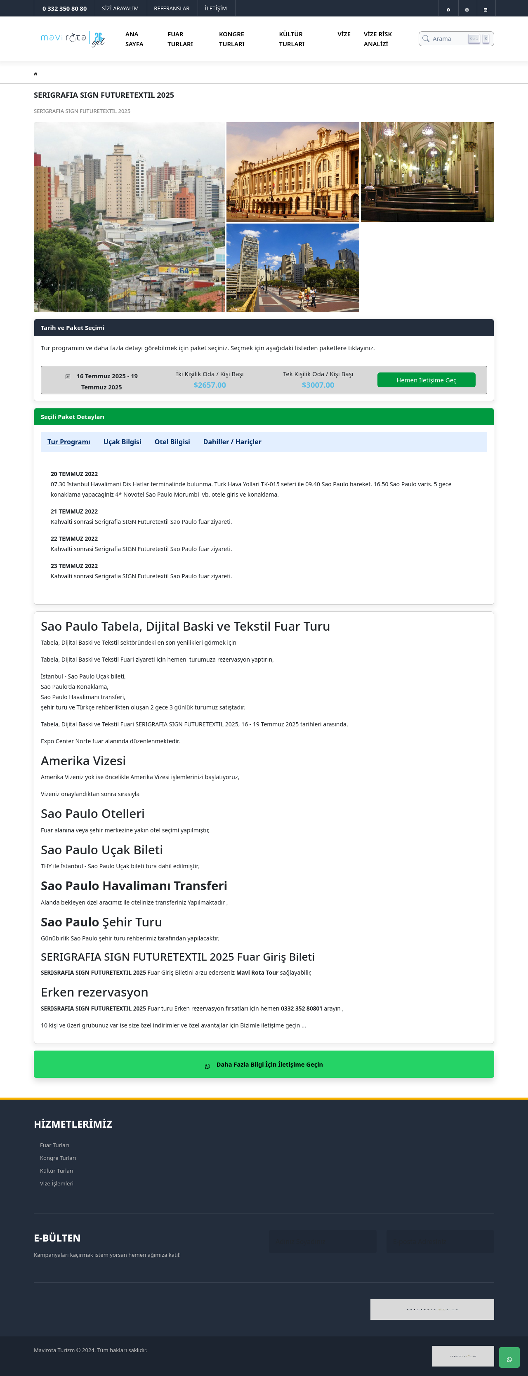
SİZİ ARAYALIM (120, 8)
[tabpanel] (264, 528)
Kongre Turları (232, 39)
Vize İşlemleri (56, 1183)
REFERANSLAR (171, 8)
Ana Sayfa (134, 39)
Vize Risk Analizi (378, 39)
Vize (344, 34)
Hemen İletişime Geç (426, 380)
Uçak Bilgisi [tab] (122, 441)
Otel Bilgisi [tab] (172, 441)
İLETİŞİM (216, 8)
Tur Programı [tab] (68, 441)
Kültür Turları (292, 39)
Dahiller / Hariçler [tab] (232, 441)
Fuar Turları (180, 39)
